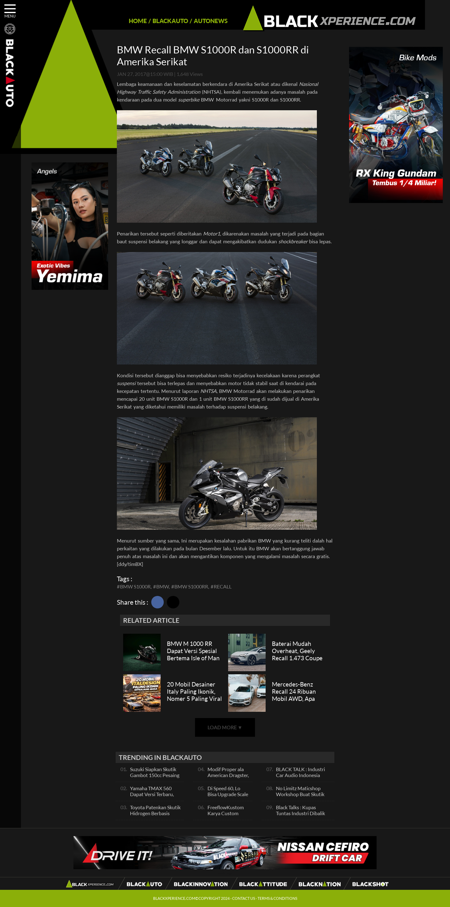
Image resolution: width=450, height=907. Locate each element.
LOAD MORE (225, 727)
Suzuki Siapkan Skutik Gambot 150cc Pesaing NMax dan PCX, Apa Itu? (154, 778)
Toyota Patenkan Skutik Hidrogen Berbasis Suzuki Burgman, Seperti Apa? (155, 816)
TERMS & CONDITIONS (277, 898)
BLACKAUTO (158, 20)
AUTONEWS (199, 20)
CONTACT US (243, 898)
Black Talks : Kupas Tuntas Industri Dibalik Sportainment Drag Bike (302, 813)
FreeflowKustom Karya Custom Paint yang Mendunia (226, 816)
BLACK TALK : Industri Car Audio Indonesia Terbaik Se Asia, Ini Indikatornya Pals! (300, 778)
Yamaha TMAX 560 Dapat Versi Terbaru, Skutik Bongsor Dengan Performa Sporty (155, 797)
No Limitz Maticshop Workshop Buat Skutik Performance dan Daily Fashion (300, 797)
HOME (126, 20)
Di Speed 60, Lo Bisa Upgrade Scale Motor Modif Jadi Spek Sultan (228, 797)
